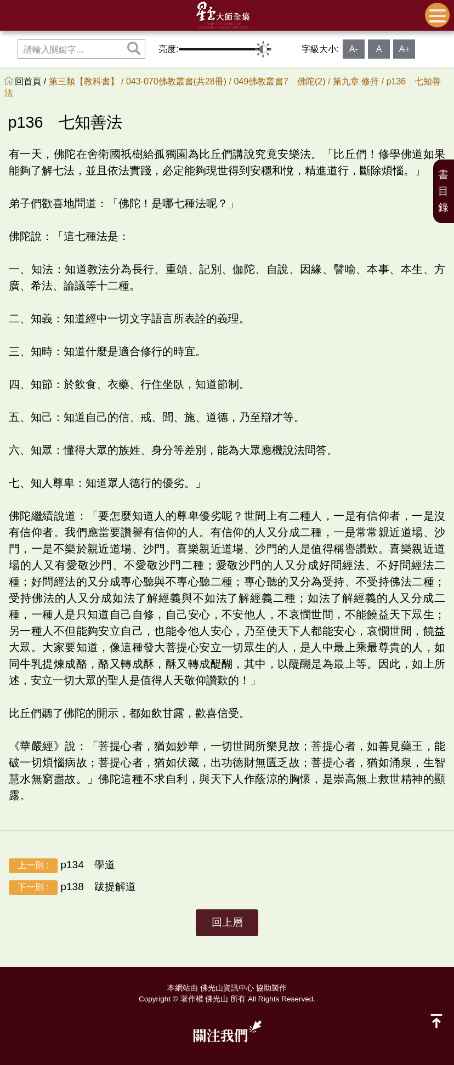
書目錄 (443, 191)
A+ (404, 49)
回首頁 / (31, 81)
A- (353, 49)
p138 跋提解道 (72, 887)
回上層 (227, 922)
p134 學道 (62, 865)
